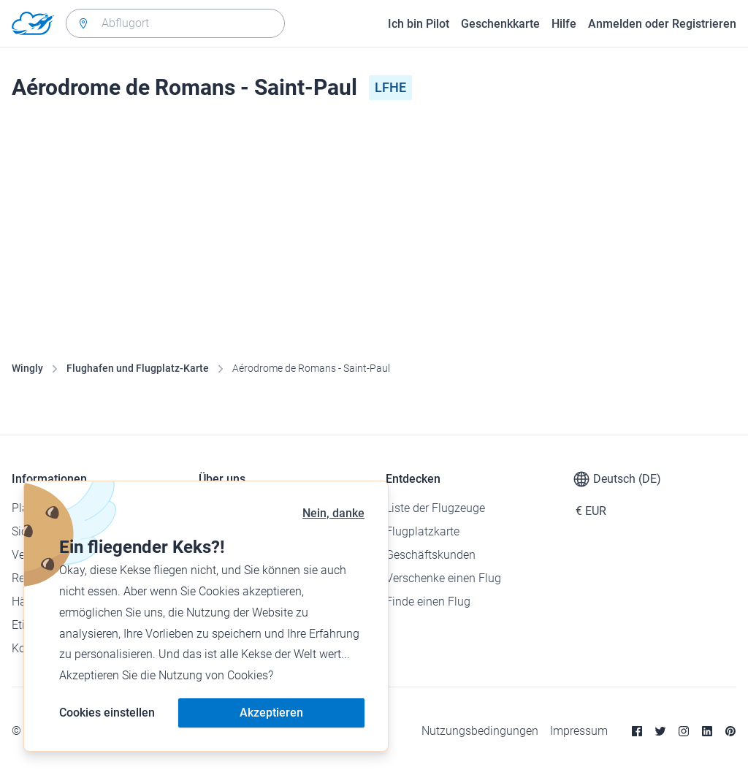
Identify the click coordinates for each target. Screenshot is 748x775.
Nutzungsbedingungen (479, 731)
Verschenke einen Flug (443, 578)
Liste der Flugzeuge (435, 508)
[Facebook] (637, 731)
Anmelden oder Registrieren (662, 24)
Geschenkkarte (500, 24)
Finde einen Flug (428, 601)
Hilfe (564, 24)
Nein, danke (333, 513)
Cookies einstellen (107, 712)
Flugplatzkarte (422, 531)
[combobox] (175, 23)
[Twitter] (660, 731)
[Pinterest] (730, 731)
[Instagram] (684, 731)
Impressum (579, 731)
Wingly (27, 368)
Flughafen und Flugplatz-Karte (137, 368)
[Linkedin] (707, 731)
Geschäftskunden (431, 555)
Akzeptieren (271, 712)
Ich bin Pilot (418, 24)
